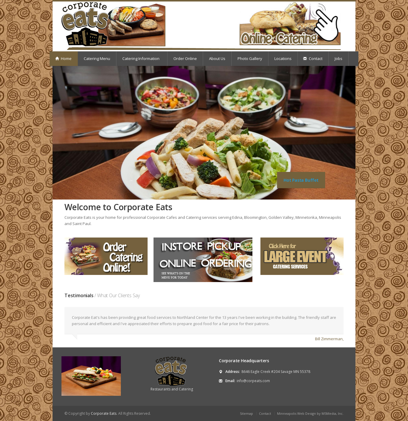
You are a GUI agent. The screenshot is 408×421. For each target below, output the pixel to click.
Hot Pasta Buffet (301, 180)
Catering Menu (97, 58)
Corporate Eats (103, 413)
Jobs (338, 58)
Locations (283, 58)
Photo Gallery (250, 58)
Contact (312, 58)
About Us (217, 58)
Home (63, 58)
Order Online (185, 58)
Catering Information (141, 58)
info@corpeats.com (253, 380)
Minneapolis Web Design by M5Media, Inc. (310, 413)
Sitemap (246, 413)
